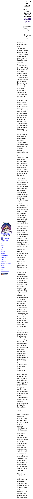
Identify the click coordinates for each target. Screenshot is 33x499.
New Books (3, 251)
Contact (2, 269)
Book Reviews (3, 261)
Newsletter (3, 253)
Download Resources (5, 271)
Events (2, 247)
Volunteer (2, 259)
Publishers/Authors (4, 255)
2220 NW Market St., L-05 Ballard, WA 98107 (6, 234)
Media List (3, 267)
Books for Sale (3, 257)
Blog (1, 249)
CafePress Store (4, 240)
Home (2, 237)
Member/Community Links (6, 263)
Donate (2, 245)
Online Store (3, 241)
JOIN (2, 243)
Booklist (2, 265)
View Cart (7, 238)
